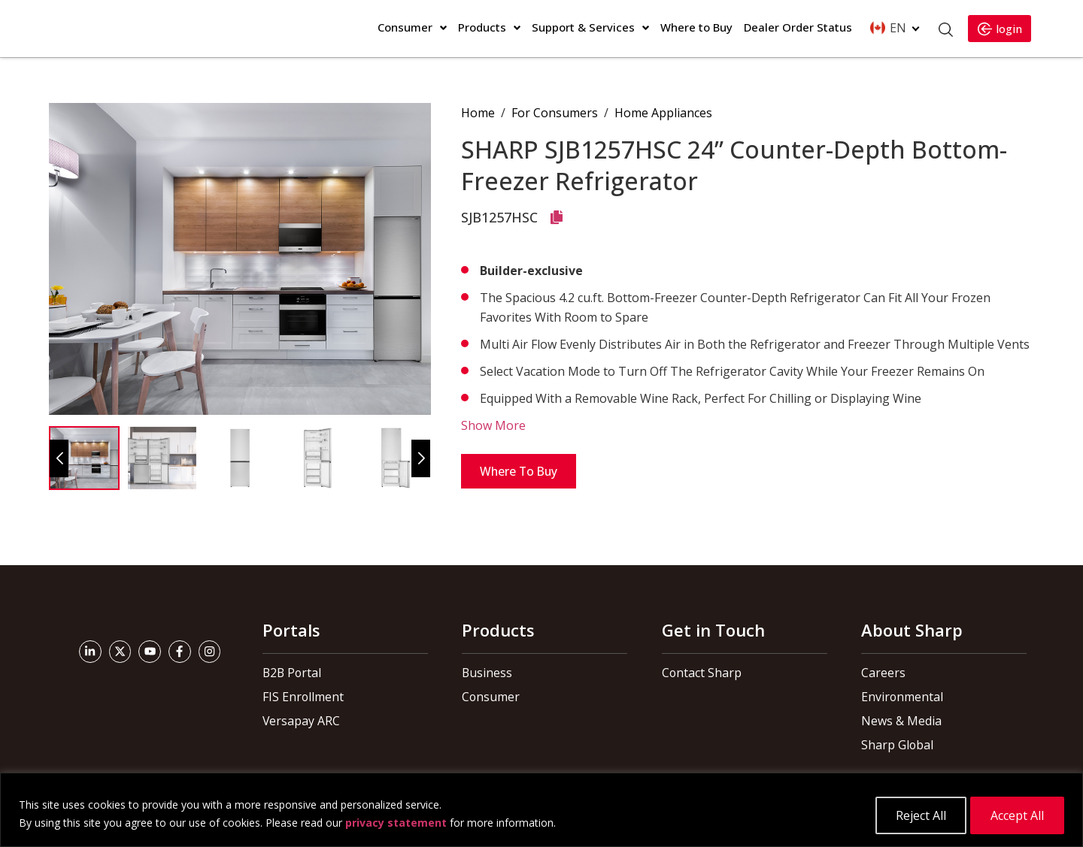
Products (482, 27)
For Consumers (554, 112)
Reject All (918, 815)
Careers (881, 672)
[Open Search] (943, 30)
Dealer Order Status (798, 27)
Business (485, 672)
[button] (421, 458)
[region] (541, 811)
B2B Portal (290, 672)
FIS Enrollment (299, 696)
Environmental (898, 696)
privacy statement (396, 824)
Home (478, 112)
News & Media (899, 720)
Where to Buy (696, 27)
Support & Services (583, 27)
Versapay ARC (298, 720)
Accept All (1017, 815)
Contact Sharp (698, 672)
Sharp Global (893, 744)
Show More (493, 425)
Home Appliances (663, 112)
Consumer (405, 27)
